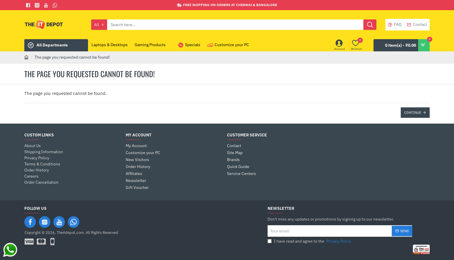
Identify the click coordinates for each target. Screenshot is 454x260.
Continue (412, 112)
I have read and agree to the (310, 241)
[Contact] (417, 24)
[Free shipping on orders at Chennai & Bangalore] (227, 5)
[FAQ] (394, 24)
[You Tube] (46, 5)
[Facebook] (28, 5)
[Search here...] (369, 24)
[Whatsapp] (55, 5)
